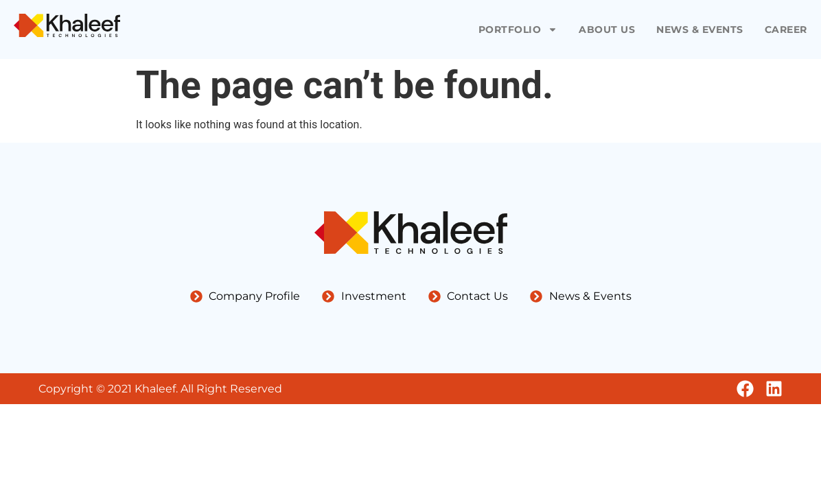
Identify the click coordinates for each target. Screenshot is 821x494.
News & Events (699, 29)
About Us (607, 29)
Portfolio (518, 29)
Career (786, 29)
